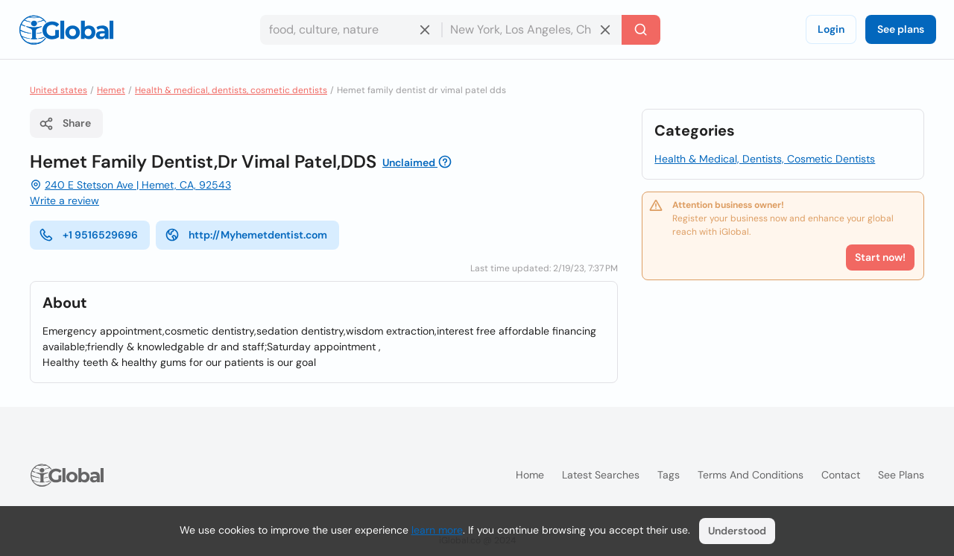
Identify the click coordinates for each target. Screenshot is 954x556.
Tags (668, 474)
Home (530, 474)
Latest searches (600, 474)
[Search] (641, 30)
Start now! (880, 257)
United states (58, 90)
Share (65, 123)
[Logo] (66, 30)
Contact (840, 474)
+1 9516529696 (88, 234)
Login (831, 29)
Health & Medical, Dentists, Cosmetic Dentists (764, 158)
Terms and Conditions (750, 474)
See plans (900, 29)
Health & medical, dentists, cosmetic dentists (231, 90)
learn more (437, 530)
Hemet (111, 90)
